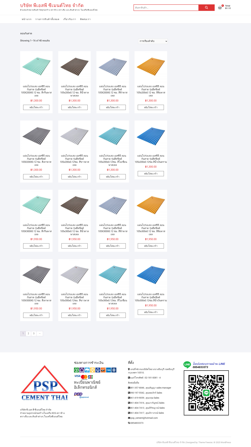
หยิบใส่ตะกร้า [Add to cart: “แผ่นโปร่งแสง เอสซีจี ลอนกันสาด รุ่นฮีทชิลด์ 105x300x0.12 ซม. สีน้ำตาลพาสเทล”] (74, 246)
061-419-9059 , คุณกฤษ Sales (143, 397)
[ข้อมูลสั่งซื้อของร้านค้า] (153, 41)
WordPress (226, 442)
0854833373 (135, 423)
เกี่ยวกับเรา (69, 19)
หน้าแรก (26, 19)
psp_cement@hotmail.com (143, 418)
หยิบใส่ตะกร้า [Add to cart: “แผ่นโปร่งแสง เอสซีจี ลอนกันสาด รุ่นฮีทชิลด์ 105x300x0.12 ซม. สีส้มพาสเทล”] (151, 246)
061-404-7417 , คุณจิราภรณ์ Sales (146, 413)
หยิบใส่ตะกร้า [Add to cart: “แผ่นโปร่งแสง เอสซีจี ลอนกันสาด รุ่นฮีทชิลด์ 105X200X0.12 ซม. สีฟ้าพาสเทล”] (112, 107)
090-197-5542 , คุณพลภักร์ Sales (145, 392)
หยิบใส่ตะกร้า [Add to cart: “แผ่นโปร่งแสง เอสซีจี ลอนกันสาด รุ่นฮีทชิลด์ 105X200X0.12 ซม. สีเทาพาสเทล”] (36, 176)
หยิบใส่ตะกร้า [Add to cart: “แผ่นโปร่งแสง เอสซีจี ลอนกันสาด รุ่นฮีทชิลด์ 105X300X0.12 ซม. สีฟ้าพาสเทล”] (112, 246)
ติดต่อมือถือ (133, 382)
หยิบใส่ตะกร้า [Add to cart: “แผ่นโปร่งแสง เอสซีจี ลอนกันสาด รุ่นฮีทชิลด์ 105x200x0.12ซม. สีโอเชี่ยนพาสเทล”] (112, 176)
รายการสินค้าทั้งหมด (47, 19)
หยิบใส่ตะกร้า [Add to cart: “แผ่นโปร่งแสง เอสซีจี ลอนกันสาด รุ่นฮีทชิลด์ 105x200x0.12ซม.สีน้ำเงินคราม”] (151, 173)
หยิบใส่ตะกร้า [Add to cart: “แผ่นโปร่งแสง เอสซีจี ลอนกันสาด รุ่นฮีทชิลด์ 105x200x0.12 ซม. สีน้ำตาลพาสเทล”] (74, 107)
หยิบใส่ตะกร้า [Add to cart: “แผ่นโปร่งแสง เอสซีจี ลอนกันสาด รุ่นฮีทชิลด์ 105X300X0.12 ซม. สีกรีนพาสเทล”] (36, 246)
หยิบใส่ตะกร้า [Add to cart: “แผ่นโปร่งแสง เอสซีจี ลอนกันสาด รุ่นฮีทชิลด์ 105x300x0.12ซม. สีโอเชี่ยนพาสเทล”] (112, 315)
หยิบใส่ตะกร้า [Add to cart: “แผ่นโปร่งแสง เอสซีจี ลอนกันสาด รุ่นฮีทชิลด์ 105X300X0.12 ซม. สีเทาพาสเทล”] (36, 315)
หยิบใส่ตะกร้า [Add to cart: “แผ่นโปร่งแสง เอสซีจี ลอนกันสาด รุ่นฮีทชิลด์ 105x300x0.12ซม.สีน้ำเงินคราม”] (151, 312)
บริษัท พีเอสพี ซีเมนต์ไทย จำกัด (52, 5)
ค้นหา (206, 7)
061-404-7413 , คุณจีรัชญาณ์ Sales (146, 408)
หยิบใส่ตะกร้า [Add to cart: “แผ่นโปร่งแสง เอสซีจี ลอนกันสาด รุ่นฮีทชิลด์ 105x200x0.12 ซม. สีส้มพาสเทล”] (151, 107)
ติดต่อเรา (85, 19)
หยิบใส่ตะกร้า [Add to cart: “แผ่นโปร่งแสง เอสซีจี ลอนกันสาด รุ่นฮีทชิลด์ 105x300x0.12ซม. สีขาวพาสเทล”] (74, 315)
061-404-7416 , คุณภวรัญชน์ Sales (146, 403)
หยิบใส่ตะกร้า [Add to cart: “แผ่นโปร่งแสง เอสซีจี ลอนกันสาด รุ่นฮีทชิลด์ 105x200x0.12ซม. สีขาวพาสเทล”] (74, 176)
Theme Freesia (205, 442)
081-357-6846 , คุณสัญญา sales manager (149, 387)
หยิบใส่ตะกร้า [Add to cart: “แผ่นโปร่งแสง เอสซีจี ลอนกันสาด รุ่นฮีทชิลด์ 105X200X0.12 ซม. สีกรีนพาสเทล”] (36, 107)
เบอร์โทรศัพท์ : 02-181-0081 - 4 (144, 377)
